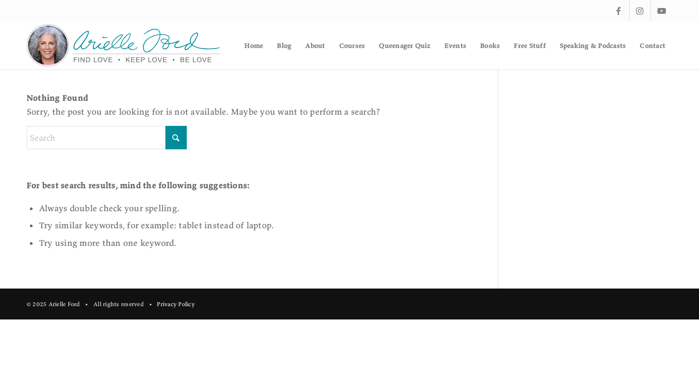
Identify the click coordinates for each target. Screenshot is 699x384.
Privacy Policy (175, 304)
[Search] (107, 137)
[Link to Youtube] (661, 10)
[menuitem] (253, 45)
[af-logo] (124, 45)
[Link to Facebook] (618, 10)
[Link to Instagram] (640, 10)
